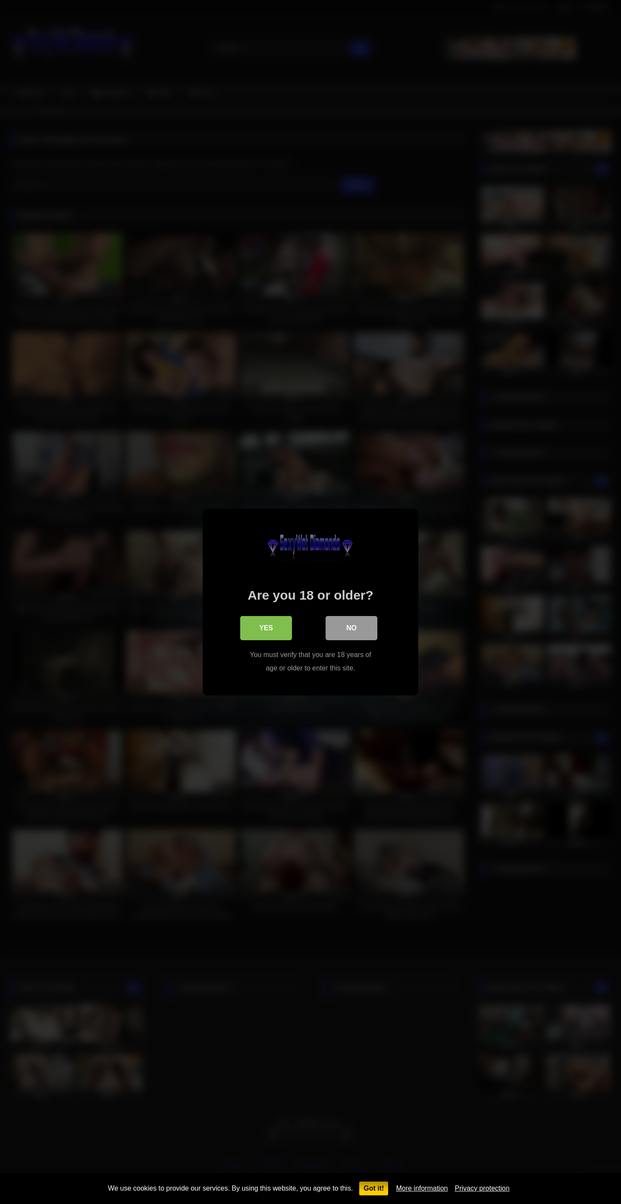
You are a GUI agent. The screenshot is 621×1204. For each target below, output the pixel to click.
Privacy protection (482, 1188)
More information (422, 1188)
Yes (266, 628)
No (351, 628)
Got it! (374, 1188)
